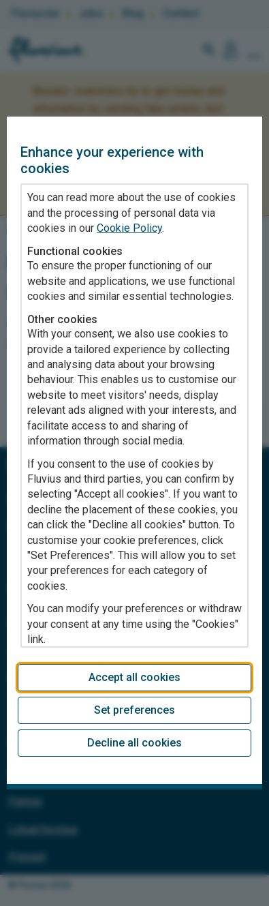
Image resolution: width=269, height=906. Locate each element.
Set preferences (134, 710)
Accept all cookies (134, 677)
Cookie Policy (129, 228)
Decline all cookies (134, 742)
